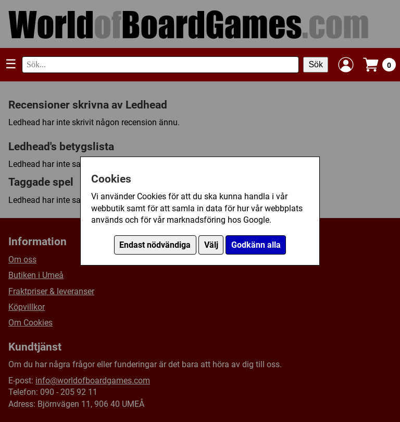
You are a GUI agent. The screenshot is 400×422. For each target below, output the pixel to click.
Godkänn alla (256, 245)
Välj (211, 245)
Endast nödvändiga (155, 245)
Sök (315, 64)
